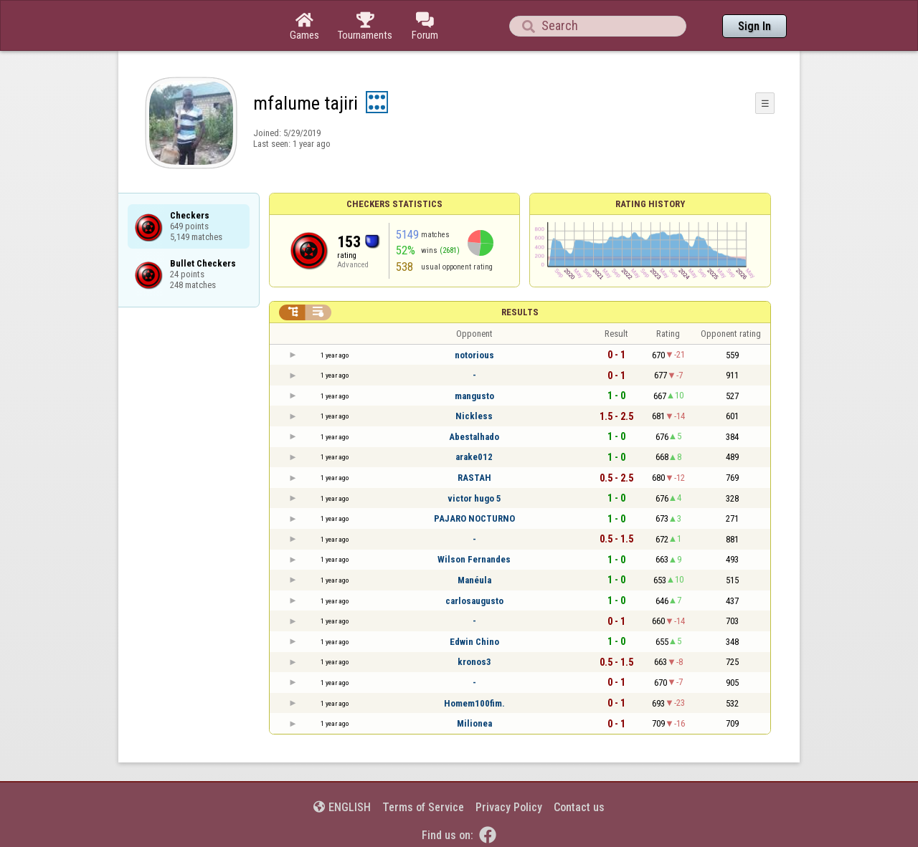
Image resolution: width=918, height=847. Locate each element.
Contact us (579, 807)
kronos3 (474, 661)
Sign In (754, 26)
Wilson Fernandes (474, 559)
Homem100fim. (474, 703)
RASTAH (474, 477)
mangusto (474, 396)
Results (520, 312)
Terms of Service (423, 807)
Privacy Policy (508, 807)
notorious (474, 355)
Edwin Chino (474, 641)
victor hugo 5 (474, 498)
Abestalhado (474, 436)
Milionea (474, 723)
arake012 (474, 456)
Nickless (474, 416)
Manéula (474, 580)
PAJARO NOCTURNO (474, 518)
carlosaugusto (474, 600)
